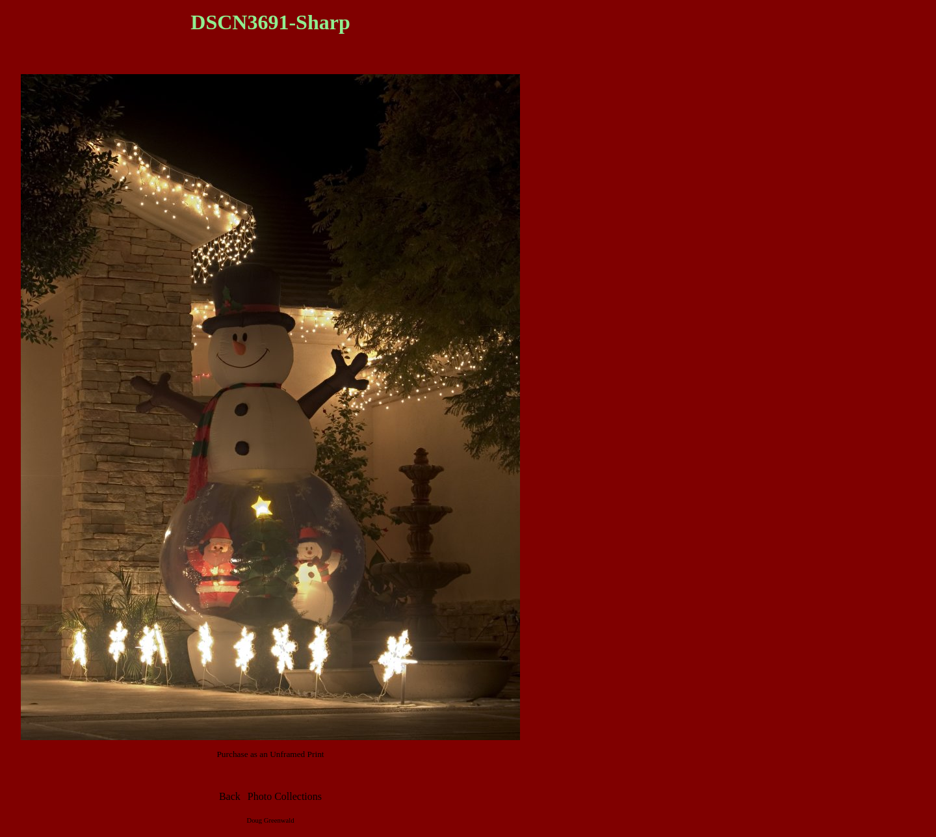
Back (229, 796)
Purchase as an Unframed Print (270, 754)
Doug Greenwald (270, 820)
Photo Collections (285, 796)
